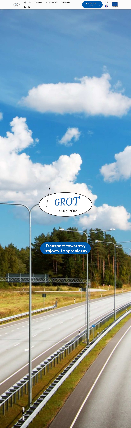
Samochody (65, 2)
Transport (37, 2)
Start (27, 2)
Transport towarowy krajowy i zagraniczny (65, 248)
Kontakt (27, 7)
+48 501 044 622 (93, 4)
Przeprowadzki (51, 2)
